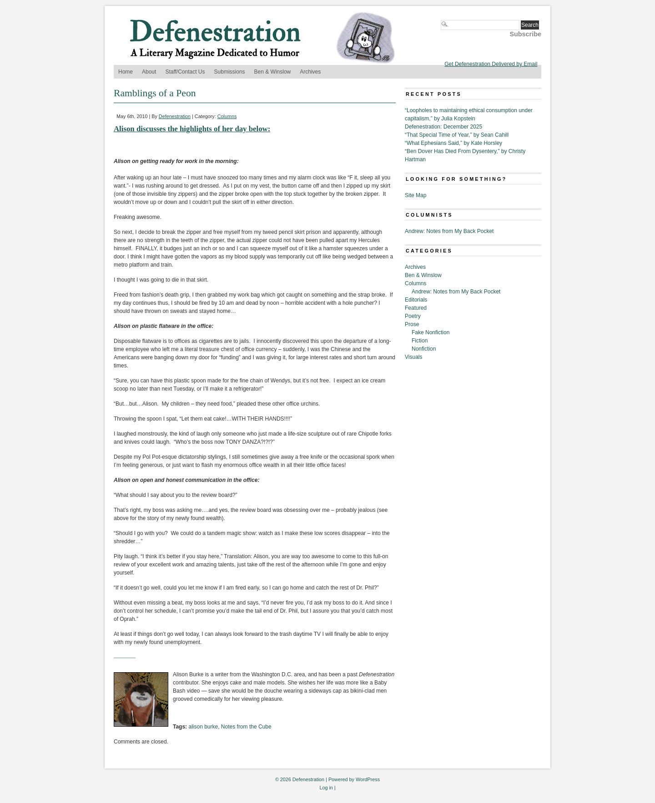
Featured (416, 308)
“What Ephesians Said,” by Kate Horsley (453, 143)
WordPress (368, 779)
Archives (310, 72)
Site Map (415, 195)
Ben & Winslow (272, 72)
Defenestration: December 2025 (443, 127)
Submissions (229, 72)
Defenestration (175, 116)
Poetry (413, 316)
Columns (227, 116)
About (149, 72)
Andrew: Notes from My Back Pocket (449, 231)
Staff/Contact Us (185, 72)
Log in (326, 787)
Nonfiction (424, 349)
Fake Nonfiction (430, 332)
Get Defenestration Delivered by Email (490, 64)
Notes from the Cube (246, 727)
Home (125, 72)
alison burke (203, 727)
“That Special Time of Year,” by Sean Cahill (457, 135)
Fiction (420, 340)
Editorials (416, 300)
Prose (412, 324)
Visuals (413, 357)
